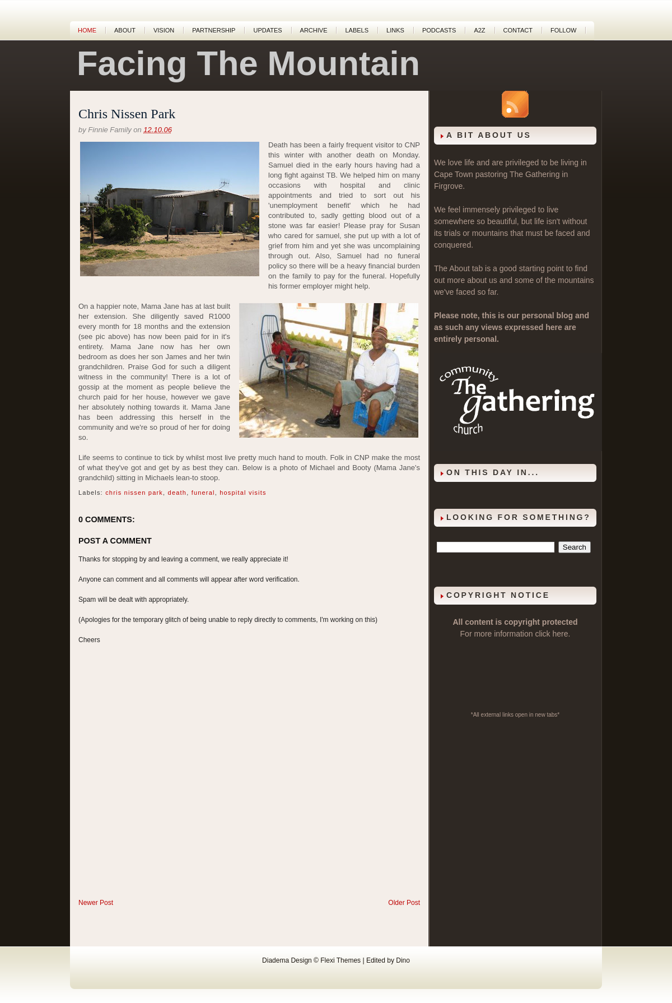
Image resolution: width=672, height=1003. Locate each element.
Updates (267, 30)
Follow (563, 30)
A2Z (479, 30)
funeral (203, 492)
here (560, 633)
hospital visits (243, 492)
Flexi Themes (340, 960)
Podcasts (439, 30)
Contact (518, 30)
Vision (163, 30)
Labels (356, 30)
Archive (314, 30)
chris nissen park (134, 492)
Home (87, 30)
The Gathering (535, 174)
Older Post (404, 903)
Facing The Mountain (248, 63)
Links (395, 30)
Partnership (213, 30)
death (177, 492)
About (125, 30)
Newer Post (95, 903)
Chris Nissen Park (126, 114)
